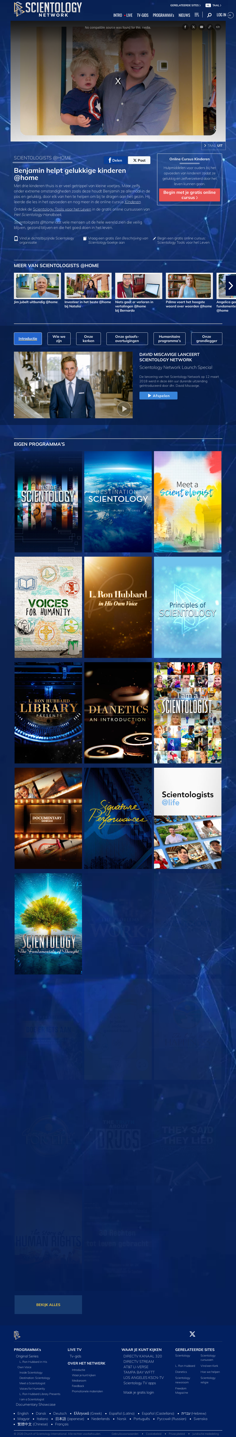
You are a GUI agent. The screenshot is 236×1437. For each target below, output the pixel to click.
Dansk (41, 1410)
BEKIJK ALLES (48, 1304)
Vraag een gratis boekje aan (118, 240)
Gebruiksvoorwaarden (125, 1431)
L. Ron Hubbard (185, 1363)
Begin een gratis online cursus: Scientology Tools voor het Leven (183, 240)
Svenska (200, 1416)
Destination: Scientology (34, 1375)
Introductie (78, 1367)
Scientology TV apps (139, 1380)
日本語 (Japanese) (69, 1416)
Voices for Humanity (32, 1386)
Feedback (78, 1383)
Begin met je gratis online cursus (189, 195)
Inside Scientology (31, 1369)
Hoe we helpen (210, 1369)
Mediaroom (79, 1378)
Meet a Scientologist (32, 1380)
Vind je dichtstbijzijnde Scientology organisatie (46, 240)
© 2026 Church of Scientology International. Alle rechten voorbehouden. (57, 1431)
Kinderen (133, 201)
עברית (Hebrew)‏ (194, 1410)
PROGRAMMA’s (163, 15)
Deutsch (60, 1410)
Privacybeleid (177, 1431)
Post (139, 160)
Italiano (42, 1416)
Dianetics (181, 1369)
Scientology (182, 1353)
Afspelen (158, 396)
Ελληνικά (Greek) (88, 1410)
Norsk (121, 1416)
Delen (115, 160)
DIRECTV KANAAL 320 (142, 1353)
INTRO (117, 15)
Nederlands (100, 1416)
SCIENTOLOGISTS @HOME (42, 158)
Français (62, 1421)
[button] (231, 286)
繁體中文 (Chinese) (32, 1421)
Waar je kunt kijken (84, 1372)
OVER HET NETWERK (86, 1360)
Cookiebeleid (153, 1431)
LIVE (129, 15)
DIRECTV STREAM (138, 1359)
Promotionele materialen (87, 1389)
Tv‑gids (75, 1353)
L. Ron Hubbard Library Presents (39, 1391)
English (23, 1410)
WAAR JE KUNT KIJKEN (141, 1347)
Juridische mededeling (205, 1431)
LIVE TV (75, 1347)
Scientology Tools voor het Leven (62, 209)
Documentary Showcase (36, 1401)
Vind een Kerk (209, 1363)
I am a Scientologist (31, 1396)
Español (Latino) (122, 1410)
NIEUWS (184, 15)
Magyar (23, 1416)
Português (142, 1416)
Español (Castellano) (158, 1410)
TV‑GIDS (142, 15)
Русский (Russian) (171, 1416)
